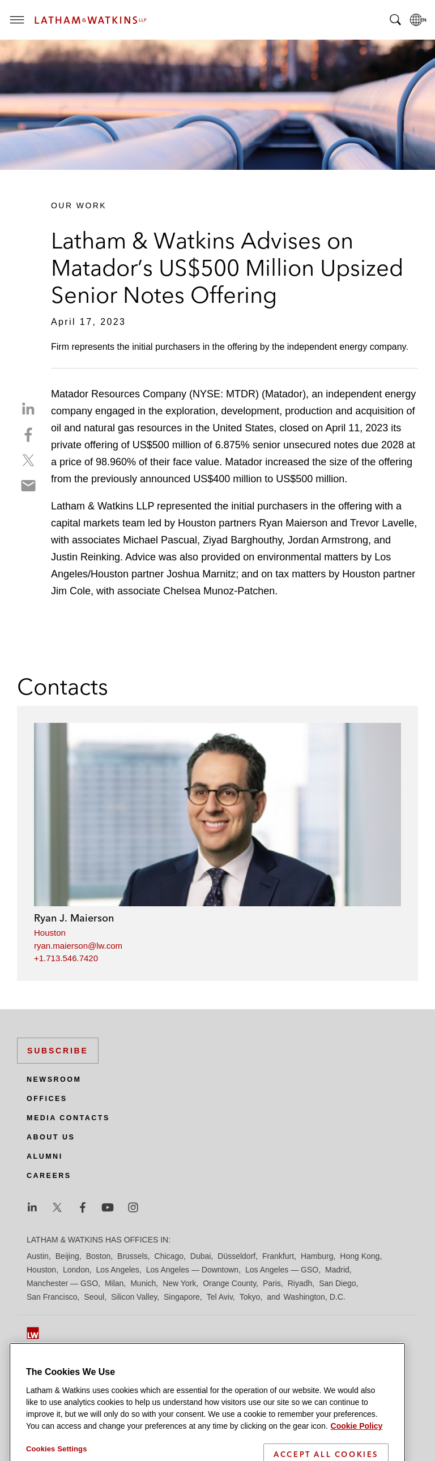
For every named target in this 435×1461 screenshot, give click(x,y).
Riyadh (300, 1283)
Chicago (169, 1256)
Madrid (337, 1269)
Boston (98, 1256)
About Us (51, 1137)
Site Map (42, 1368)
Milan (114, 1283)
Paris (272, 1283)
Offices (47, 1099)
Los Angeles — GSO (281, 1269)
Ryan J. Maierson (74, 917)
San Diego (337, 1283)
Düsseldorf (236, 1256)
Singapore (182, 1296)
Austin (38, 1256)
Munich (143, 1283)
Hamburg (317, 1256)
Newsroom (54, 1079)
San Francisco (52, 1296)
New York (179, 1283)
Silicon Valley (134, 1296)
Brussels (132, 1256)
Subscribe (57, 1050)
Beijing (67, 1256)
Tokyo (250, 1296)
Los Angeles (117, 1269)
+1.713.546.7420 (66, 958)
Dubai (200, 1256)
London (76, 1269)
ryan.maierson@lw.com (78, 945)
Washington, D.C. (314, 1296)
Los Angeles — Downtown (192, 1269)
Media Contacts (68, 1118)
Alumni (45, 1156)
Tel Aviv (220, 1296)
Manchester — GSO (62, 1283)
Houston (50, 932)
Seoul (94, 1296)
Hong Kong (359, 1256)
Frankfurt (278, 1256)
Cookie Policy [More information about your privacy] (357, 1454)
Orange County (229, 1283)
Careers (49, 1176)
